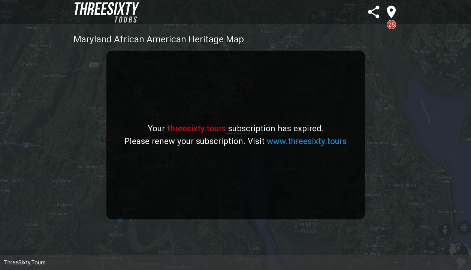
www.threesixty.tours (307, 141)
